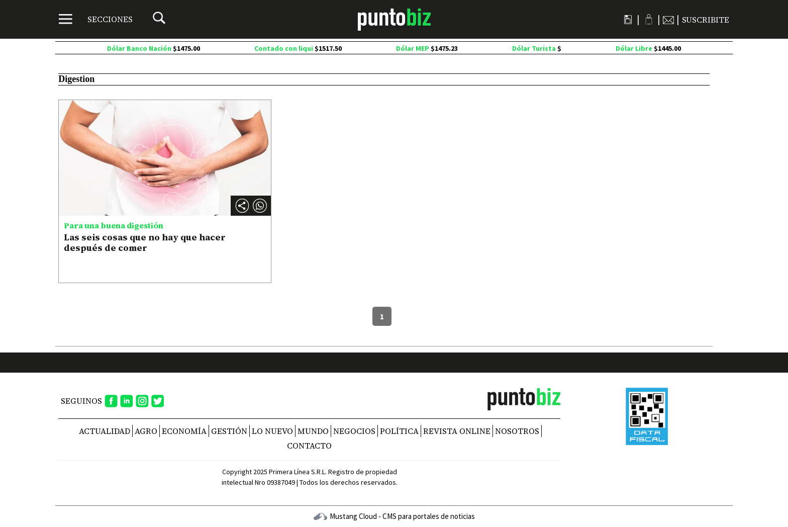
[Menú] (96, 19)
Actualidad (104, 430)
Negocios (354, 430)
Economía (184, 430)
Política (399, 430)
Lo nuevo (272, 430)
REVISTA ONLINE (456, 430)
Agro (146, 430)
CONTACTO (309, 445)
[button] (260, 206)
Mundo (313, 430)
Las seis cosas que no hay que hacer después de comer (145, 242)
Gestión (229, 430)
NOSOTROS (517, 430)
